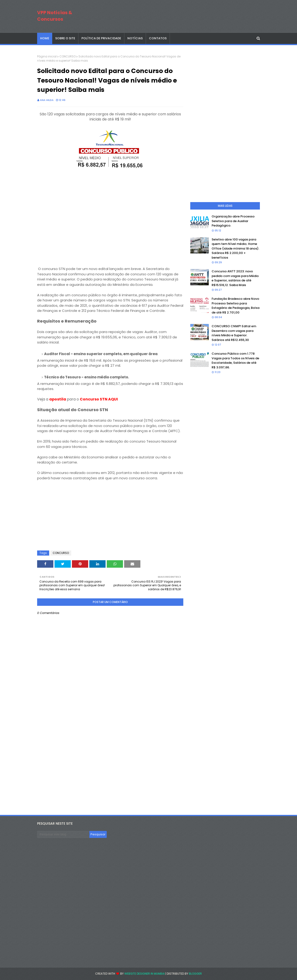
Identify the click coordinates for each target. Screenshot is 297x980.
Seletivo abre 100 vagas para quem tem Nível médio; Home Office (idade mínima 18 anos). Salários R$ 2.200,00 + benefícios (235, 248)
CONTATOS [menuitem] (158, 38)
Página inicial (47, 56)
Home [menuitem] (44, 38)
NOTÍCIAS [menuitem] (135, 38)
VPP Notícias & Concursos (54, 15)
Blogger (195, 974)
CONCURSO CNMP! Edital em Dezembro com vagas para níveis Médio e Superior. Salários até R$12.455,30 (234, 333)
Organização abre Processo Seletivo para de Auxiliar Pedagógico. (233, 221)
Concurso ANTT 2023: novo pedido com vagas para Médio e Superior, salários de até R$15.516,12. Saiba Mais (235, 278)
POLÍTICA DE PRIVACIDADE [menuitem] (101, 38)
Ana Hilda (47, 100)
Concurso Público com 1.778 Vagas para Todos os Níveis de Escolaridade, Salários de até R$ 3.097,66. (235, 360)
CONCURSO (67, 56)
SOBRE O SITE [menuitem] (65, 38)
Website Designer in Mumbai (144, 974)
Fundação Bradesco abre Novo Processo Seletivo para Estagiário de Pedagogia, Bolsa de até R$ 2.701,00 (235, 306)
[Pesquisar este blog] (63, 834)
